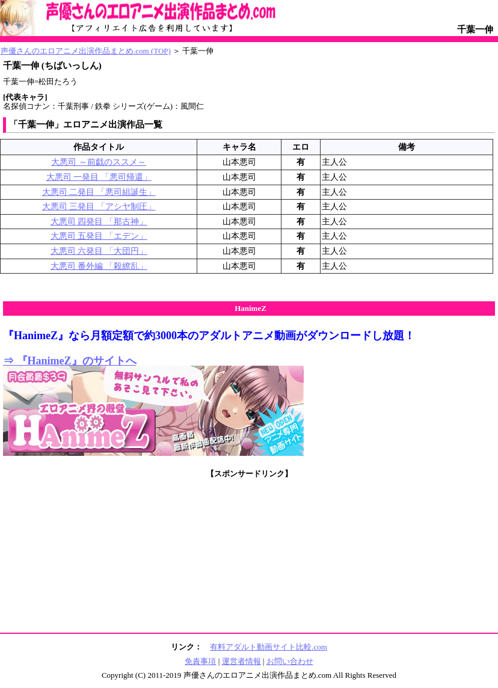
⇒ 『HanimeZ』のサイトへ (70, 361)
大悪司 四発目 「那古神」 (99, 221)
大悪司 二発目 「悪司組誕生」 (99, 192)
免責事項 (200, 661)
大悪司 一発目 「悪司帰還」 (99, 177)
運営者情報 (241, 661)
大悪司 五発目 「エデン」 (99, 236)
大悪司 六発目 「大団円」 (99, 251)
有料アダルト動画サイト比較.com (268, 646)
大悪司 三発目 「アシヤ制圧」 (99, 206)
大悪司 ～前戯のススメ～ (98, 162)
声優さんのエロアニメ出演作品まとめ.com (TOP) (86, 50)
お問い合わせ (289, 661)
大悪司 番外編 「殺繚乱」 (99, 266)
